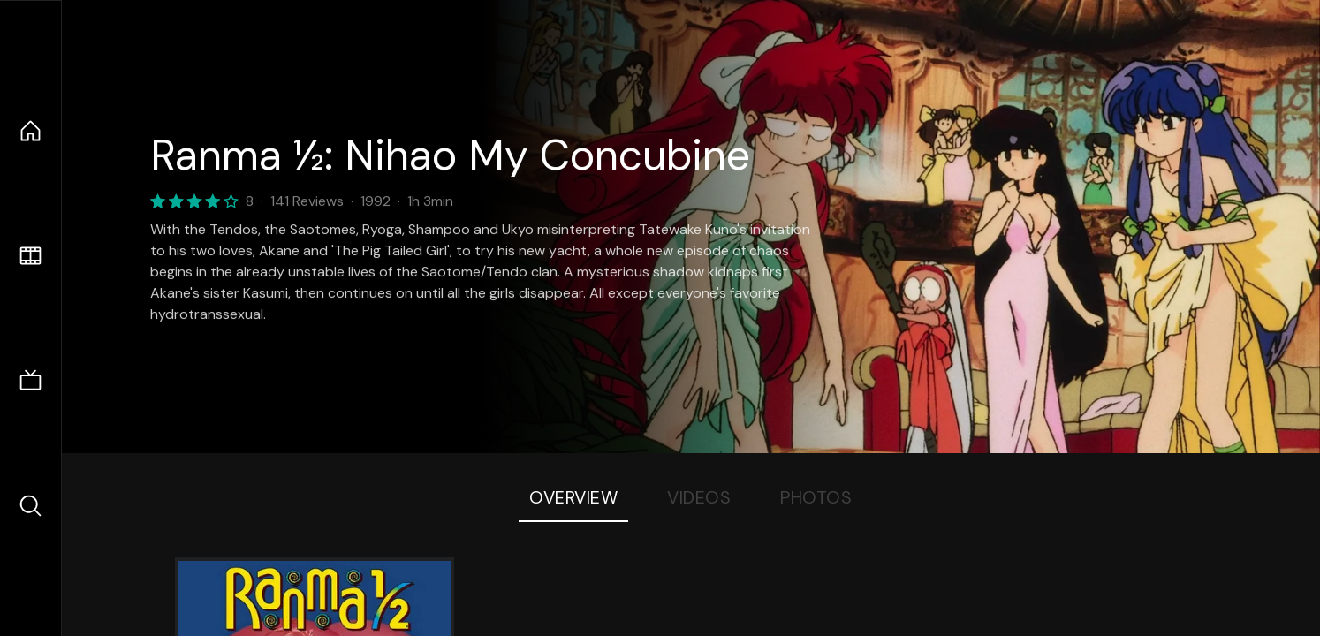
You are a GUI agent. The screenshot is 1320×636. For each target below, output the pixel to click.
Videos (699, 497)
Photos (816, 497)
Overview (573, 497)
